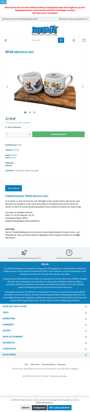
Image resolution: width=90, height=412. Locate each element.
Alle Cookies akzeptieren (59, 408)
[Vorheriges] (7, 86)
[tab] (13, 188)
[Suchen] (61, 40)
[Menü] (6, 40)
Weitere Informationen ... (45, 402)
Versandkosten (50, 369)
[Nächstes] (83, 86)
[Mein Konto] (74, 40)
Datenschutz (34, 364)
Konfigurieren (39, 408)
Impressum (61, 364)
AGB (26, 364)
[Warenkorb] (84, 40)
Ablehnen (26, 408)
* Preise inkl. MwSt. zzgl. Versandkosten (18, 123)
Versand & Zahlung (48, 364)
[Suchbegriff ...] (36, 40)
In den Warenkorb (58, 134)
